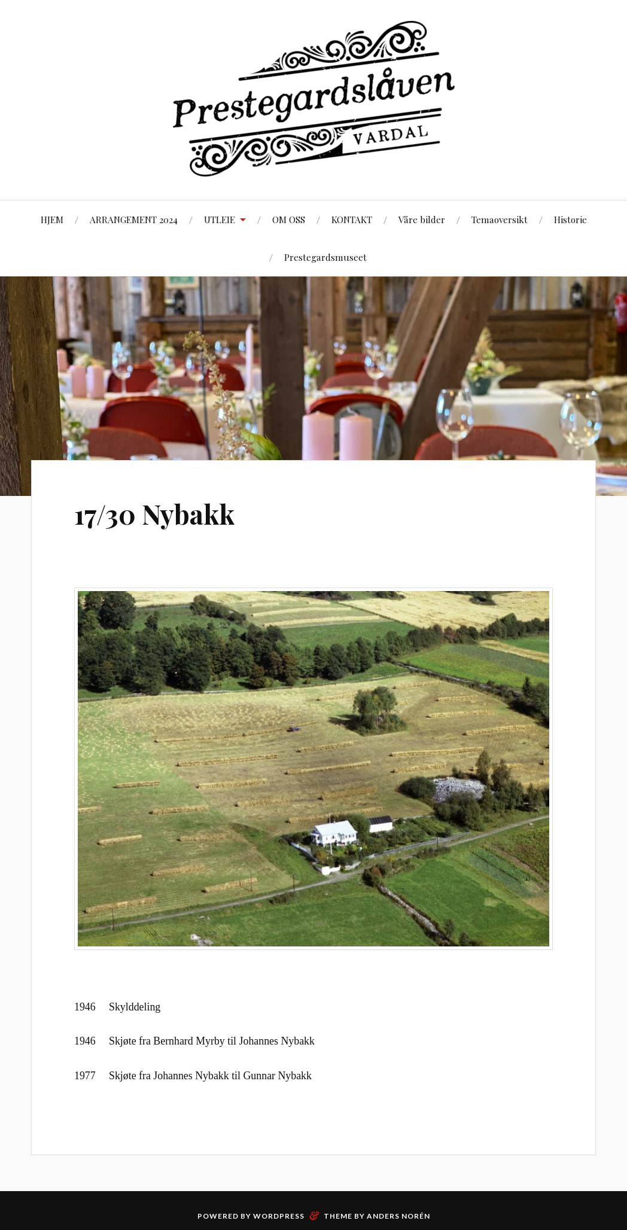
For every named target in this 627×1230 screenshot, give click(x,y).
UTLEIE (219, 219)
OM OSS (288, 219)
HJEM (52, 219)
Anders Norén (398, 1215)
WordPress (279, 1215)
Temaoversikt (499, 219)
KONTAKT (351, 219)
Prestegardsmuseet (325, 257)
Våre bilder (421, 219)
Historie (570, 219)
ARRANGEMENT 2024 (134, 219)
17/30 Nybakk (154, 513)
